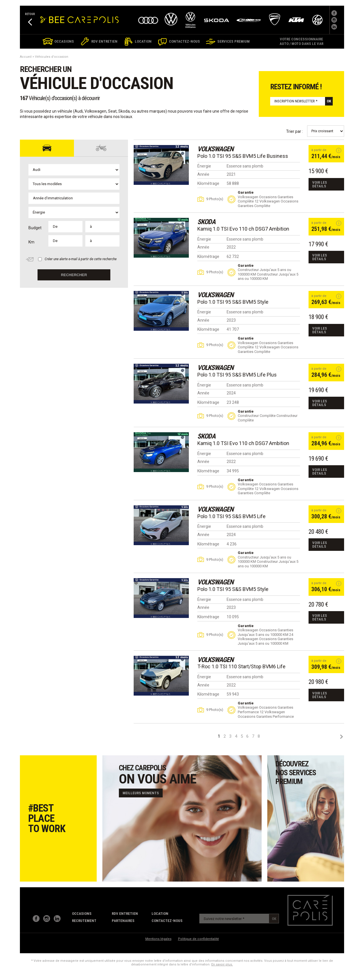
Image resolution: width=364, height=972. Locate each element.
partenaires (123, 921)
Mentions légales (158, 939)
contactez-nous (167, 921)
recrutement (84, 921)
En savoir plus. (222, 964)
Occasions (82, 913)
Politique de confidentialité (198, 939)
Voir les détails (319, 184)
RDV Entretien (125, 913)
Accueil (26, 57)
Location (160, 913)
